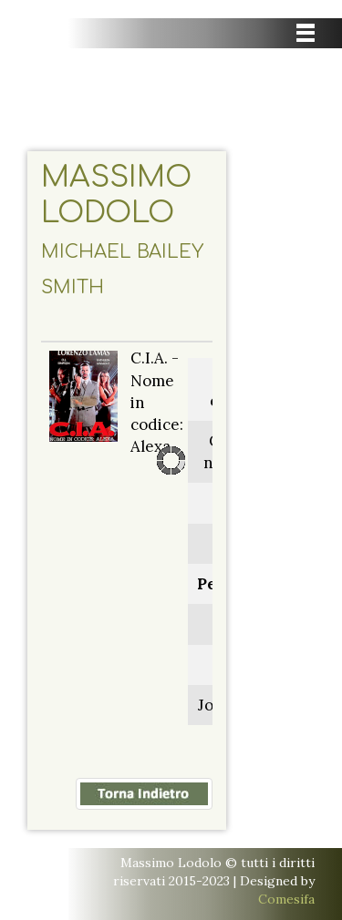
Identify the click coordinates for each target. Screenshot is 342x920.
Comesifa (286, 899)
